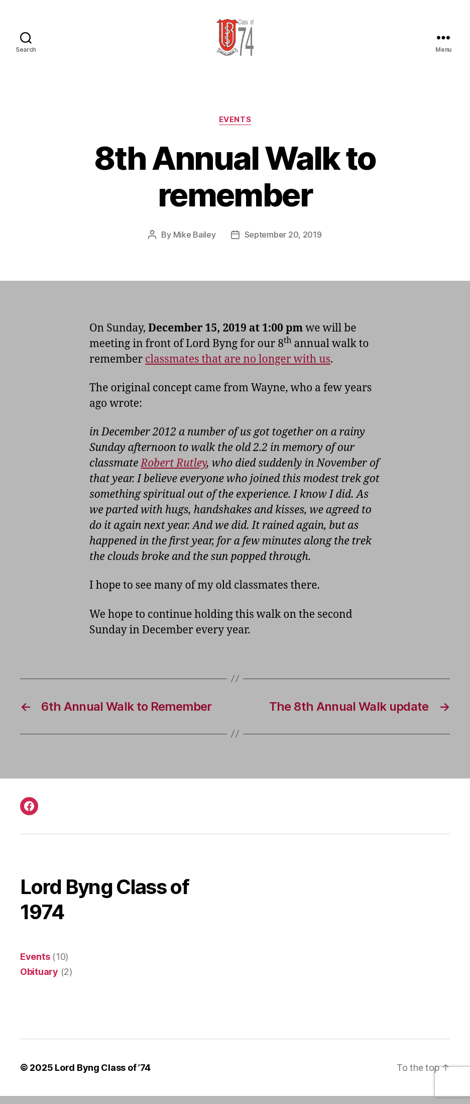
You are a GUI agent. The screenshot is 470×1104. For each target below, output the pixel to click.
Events (235, 128)
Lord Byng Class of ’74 (103, 1075)
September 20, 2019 (283, 243)
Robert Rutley (173, 472)
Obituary (39, 979)
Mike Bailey (194, 243)
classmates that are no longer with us (237, 367)
